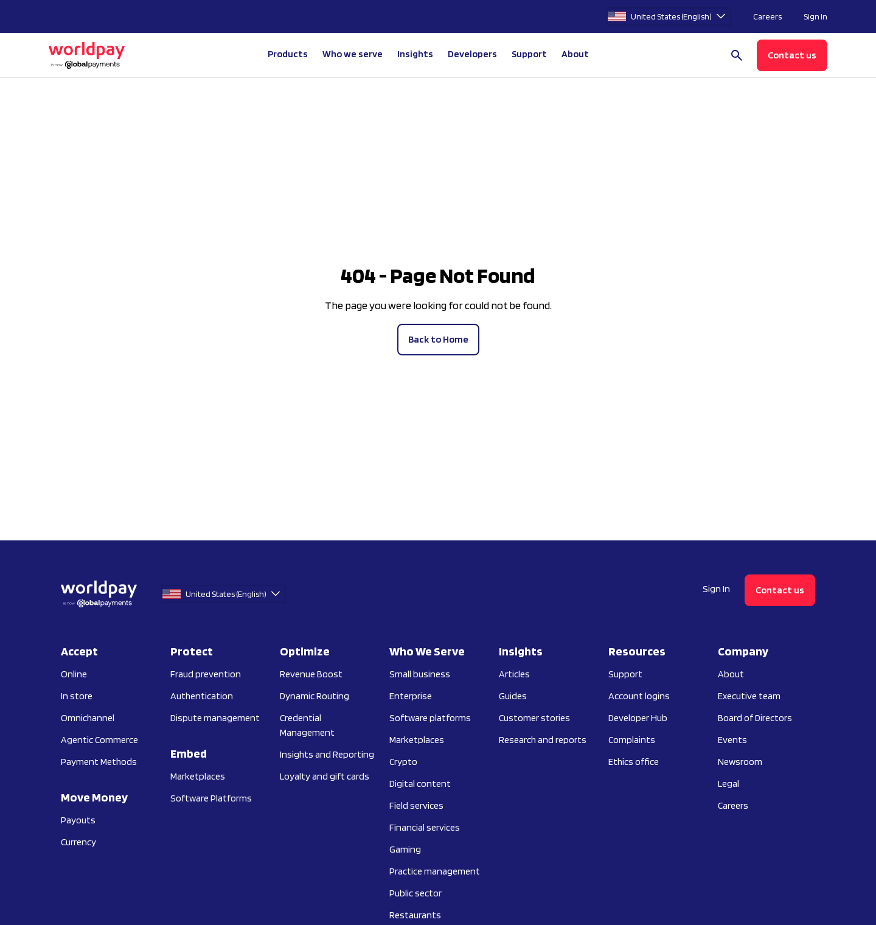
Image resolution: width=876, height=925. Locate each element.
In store (76, 696)
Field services (416, 805)
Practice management (434, 871)
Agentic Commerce (99, 739)
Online (74, 674)
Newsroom (740, 761)
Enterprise (410, 696)
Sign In (815, 16)
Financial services (424, 827)
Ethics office (633, 761)
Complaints (631, 739)
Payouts (78, 820)
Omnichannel (87, 718)
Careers (767, 16)
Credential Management (307, 725)
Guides (513, 696)
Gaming (405, 849)
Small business (419, 674)
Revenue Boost (311, 674)
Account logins (639, 696)
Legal (728, 783)
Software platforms (430, 718)
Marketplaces (197, 776)
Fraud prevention (205, 674)
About (731, 674)
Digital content (420, 783)
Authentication (201, 696)
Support (529, 54)
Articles (514, 674)
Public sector (415, 893)
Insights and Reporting (327, 754)
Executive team (749, 696)
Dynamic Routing (314, 696)
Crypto (403, 761)
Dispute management (215, 718)
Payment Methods (99, 761)
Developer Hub (637, 718)
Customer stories (534, 718)
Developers (472, 54)
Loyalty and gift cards (324, 776)
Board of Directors (755, 718)
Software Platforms (211, 798)
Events (732, 739)
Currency (78, 842)
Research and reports (542, 739)
